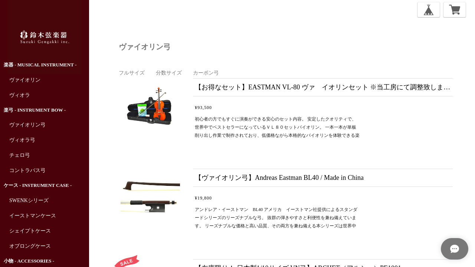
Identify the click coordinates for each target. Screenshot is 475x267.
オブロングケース (30, 246)
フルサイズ (132, 73)
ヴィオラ (19, 95)
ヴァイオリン (24, 80)
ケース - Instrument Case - (38, 185)
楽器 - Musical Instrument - (40, 64)
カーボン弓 (206, 73)
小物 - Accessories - (29, 261)
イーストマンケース (32, 215)
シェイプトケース (30, 231)
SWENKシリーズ (29, 200)
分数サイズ (169, 73)
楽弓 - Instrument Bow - (35, 110)
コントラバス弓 (27, 170)
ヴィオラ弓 (22, 140)
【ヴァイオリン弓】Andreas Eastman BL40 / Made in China (279, 177)
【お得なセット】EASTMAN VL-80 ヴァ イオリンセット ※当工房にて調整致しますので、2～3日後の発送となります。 (324, 87)
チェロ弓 (19, 155)
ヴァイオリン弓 (27, 125)
